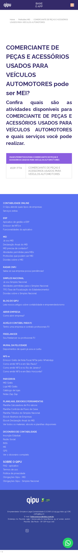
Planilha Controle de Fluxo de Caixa (20, 409)
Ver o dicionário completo (16, 454)
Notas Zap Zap (10, 394)
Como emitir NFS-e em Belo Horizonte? (22, 371)
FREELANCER (10, 334)
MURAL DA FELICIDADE (15, 345)
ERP (5, 218)
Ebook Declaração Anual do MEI (19, 420)
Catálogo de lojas (11, 390)
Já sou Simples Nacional (15, 282)
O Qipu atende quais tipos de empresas (22, 207)
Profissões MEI (24, 20)
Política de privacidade (14, 473)
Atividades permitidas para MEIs (18, 252)
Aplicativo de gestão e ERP (16, 222)
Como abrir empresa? (14, 316)
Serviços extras (10, 211)
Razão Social (9, 439)
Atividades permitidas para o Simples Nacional (25, 286)
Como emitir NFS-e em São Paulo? (20, 364)
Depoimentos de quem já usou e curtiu (22, 349)
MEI (5, 237)
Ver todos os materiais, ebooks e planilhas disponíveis (29, 424)
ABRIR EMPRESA (11, 312)
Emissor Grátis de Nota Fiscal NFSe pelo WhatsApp (28, 360)
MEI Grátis (8, 383)
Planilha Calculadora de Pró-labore (20, 405)
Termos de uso (10, 469)
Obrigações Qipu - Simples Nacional (21, 481)
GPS (5, 451)
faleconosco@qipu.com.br (42, 517)
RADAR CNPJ (9, 267)
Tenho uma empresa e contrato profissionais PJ (26, 327)
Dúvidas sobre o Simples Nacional (20, 293)
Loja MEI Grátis (10, 386)
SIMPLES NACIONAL (13, 278)
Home (12, 20)
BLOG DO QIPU (11, 301)
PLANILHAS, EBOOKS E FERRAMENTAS (23, 401)
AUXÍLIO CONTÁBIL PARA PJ (17, 323)
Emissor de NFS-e (12, 226)
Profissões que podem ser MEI (18, 256)
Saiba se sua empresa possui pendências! (23, 271)
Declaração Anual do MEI (15, 244)
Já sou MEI (8, 240)
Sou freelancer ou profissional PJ (19, 338)
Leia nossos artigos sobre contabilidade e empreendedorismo (34, 304)
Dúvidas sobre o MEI (13, 260)
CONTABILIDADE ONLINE (16, 203)
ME (4, 447)
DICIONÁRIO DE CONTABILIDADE (20, 432)
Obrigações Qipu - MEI (14, 477)
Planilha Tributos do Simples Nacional (21, 413)
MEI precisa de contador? (15, 248)
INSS (5, 443)
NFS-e (6, 356)
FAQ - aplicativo (10, 466)
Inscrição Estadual (12, 435)
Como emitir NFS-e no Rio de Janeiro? (22, 368)
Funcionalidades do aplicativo (17, 229)
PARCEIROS (9, 379)
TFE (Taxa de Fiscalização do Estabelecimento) (26, 289)
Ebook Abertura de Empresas (17, 417)
